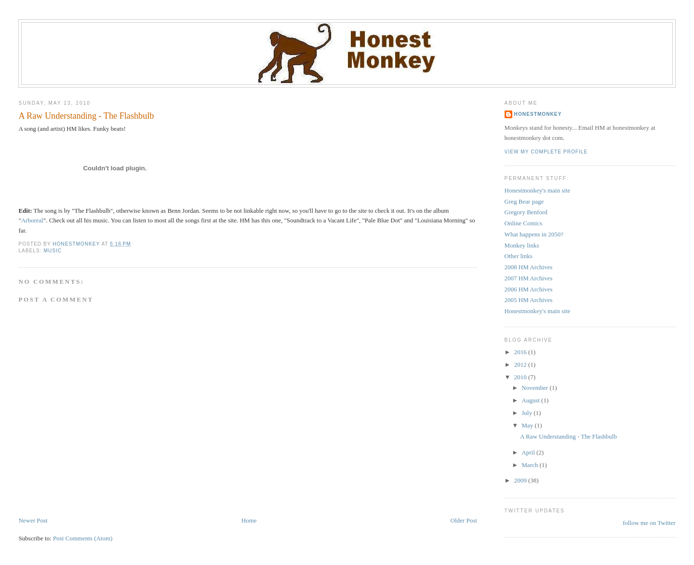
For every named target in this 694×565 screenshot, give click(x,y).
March (530, 465)
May (527, 425)
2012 (521, 364)
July (527, 412)
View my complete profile (546, 151)
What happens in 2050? (534, 234)
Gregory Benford (526, 212)
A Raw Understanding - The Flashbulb (568, 436)
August (531, 400)
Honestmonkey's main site (538, 190)
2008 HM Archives (529, 267)
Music (52, 250)
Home (249, 520)
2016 (521, 352)
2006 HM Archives (529, 289)
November (535, 387)
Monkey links (522, 245)
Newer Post (32, 520)
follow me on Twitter (649, 522)
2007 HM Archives (529, 278)
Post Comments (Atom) (83, 538)
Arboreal (32, 220)
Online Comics (523, 223)
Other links (519, 256)
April (528, 452)
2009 (521, 480)
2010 (521, 377)
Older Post (464, 520)
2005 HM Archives (529, 299)
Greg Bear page (524, 201)
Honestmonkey (538, 114)
